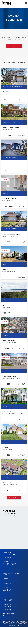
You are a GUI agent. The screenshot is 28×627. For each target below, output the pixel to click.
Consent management (20, 623)
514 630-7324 (8, 557)
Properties (5, 551)
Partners (5, 558)
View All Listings (14, 497)
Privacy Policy (6, 623)
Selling (4, 567)
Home (9, 46)
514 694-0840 (8, 609)
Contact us (17, 46)
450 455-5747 (8, 574)
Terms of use (12, 623)
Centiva (16, 625)
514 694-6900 (8, 600)
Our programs (6, 560)
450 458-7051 (8, 583)
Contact (5, 576)
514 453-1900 (8, 566)
